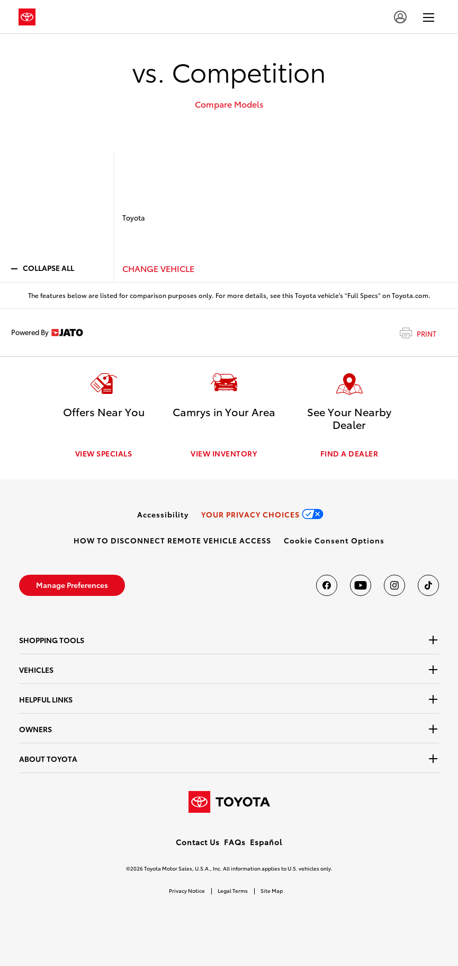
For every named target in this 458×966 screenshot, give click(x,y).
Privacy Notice (187, 890)
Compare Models (229, 104)
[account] (400, 16)
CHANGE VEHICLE (158, 268)
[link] (162, 514)
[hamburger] (428, 16)
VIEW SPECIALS (103, 453)
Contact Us (198, 842)
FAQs (235, 842)
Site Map (272, 890)
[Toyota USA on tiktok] (428, 585)
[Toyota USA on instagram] (394, 585)
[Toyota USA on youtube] (360, 585)
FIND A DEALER (349, 453)
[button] (334, 540)
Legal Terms (233, 890)
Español (266, 842)
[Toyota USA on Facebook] (326, 585)
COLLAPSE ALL (42, 267)
